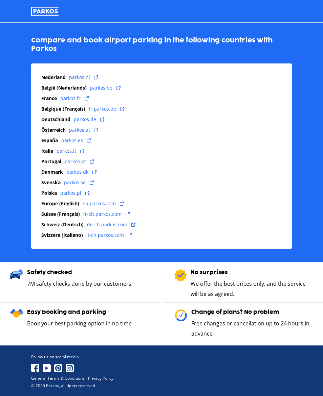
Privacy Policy (100, 378)
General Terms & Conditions (58, 378)
